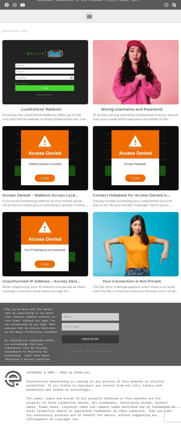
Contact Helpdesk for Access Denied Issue (133, 195)
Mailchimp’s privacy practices (27, 359)
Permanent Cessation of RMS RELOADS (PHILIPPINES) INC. (88, 4)
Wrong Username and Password (132, 109)
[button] (89, 16)
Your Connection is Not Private (132, 281)
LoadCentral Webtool (41, 109)
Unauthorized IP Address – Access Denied (42, 281)
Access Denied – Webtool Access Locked (41, 195)
